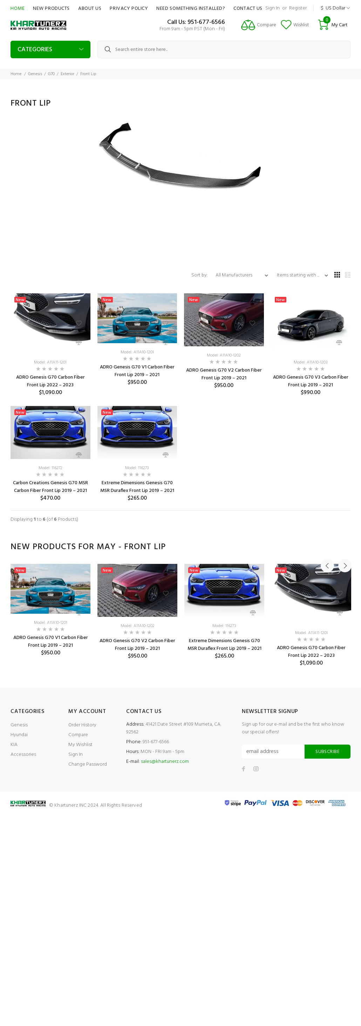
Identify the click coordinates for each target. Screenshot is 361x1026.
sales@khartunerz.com (165, 762)
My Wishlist (80, 745)
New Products (51, 9)
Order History (82, 725)
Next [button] (343, 547)
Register (298, 8)
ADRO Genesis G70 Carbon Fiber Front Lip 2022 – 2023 (50, 381)
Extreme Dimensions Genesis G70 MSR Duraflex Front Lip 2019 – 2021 (137, 487)
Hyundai (19, 735)
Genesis (35, 74)
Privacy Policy (129, 9)
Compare (78, 735)
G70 (51, 74)
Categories (35, 50)
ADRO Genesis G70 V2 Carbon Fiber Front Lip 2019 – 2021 (224, 374)
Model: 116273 (137, 468)
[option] (50, 610)
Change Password (87, 764)
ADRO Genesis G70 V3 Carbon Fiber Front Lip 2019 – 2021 (310, 381)
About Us (89, 9)
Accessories (23, 755)
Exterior (67, 74)
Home (18, 9)
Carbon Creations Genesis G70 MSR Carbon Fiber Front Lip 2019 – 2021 (50, 487)
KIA (14, 745)
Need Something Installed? (190, 9)
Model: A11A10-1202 (224, 355)
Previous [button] (327, 547)
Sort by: (200, 275)
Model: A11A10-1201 (137, 352)
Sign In (272, 8)
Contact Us (248, 9)
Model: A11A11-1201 (50, 362)
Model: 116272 (50, 468)
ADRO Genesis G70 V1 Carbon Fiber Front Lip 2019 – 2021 (137, 371)
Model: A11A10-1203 (311, 362)
